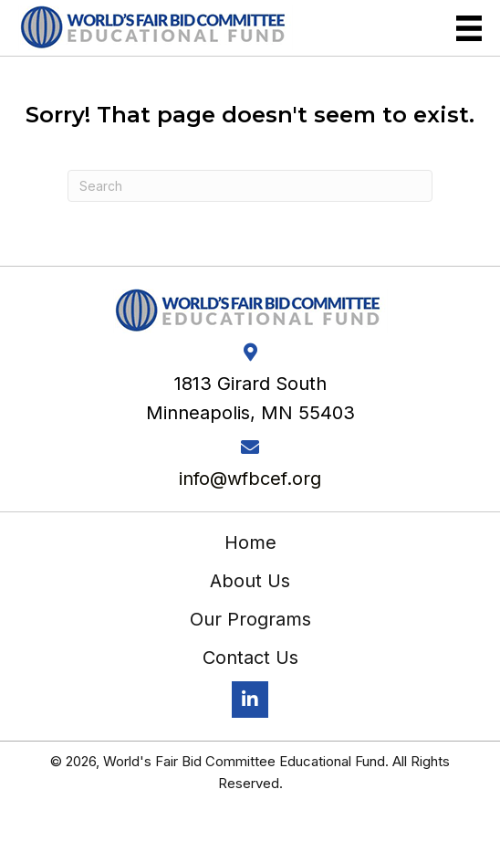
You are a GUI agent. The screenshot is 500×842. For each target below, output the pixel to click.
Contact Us (250, 657)
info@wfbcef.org (250, 478)
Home (250, 542)
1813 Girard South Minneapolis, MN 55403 (250, 398)
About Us (250, 581)
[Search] (250, 186)
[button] (250, 699)
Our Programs (250, 619)
